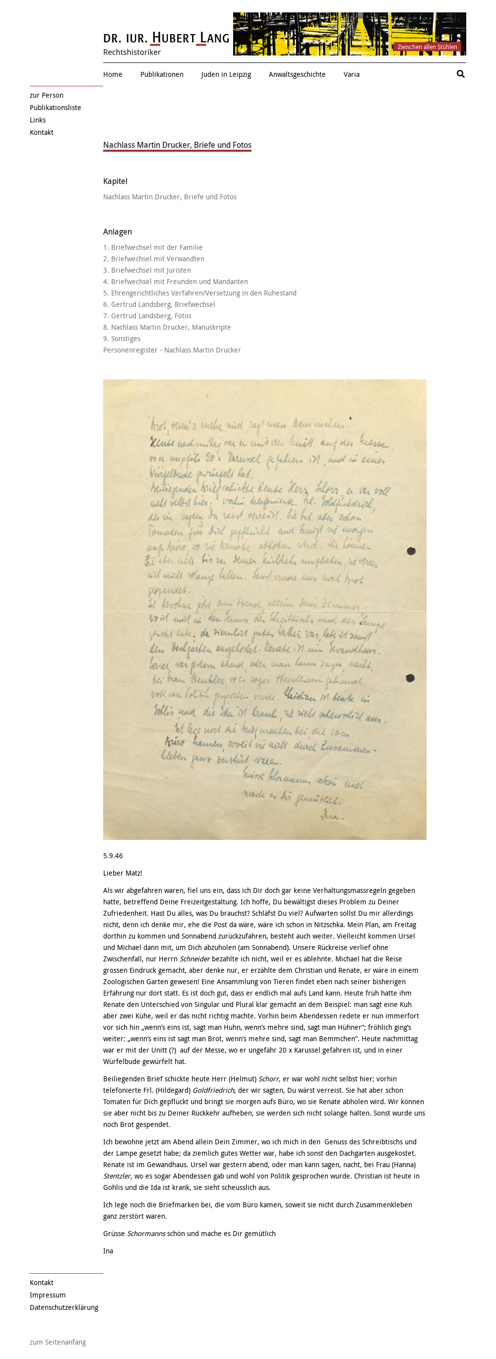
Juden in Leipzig (226, 74)
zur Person (46, 95)
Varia (352, 74)
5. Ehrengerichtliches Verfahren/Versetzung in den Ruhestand (200, 292)
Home (113, 74)
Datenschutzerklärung (64, 1307)
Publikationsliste (55, 107)
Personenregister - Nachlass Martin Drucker (172, 350)
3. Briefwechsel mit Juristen (147, 270)
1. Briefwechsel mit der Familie (153, 247)
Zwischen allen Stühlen (427, 47)
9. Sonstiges (121, 338)
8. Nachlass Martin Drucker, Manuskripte (167, 327)
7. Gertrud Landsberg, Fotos (147, 315)
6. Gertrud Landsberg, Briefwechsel (159, 304)
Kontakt (42, 132)
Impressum (48, 1295)
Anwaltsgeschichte (297, 74)
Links (38, 119)
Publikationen (162, 74)
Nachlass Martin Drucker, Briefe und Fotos (170, 196)
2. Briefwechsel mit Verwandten (153, 258)
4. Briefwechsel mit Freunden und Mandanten (175, 281)
